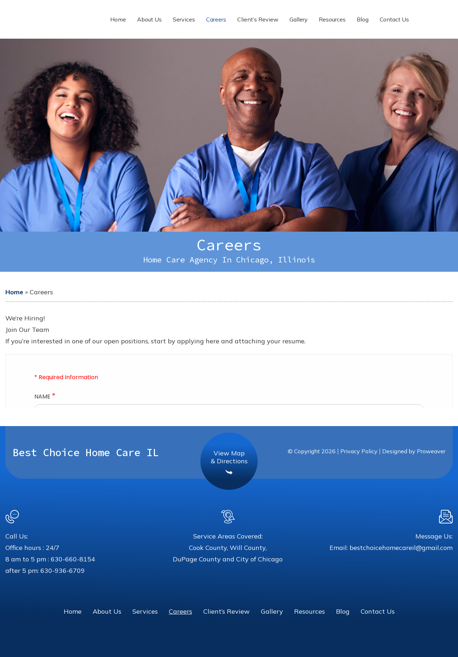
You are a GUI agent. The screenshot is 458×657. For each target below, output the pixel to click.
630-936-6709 (62, 570)
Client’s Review (257, 19)
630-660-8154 (73, 559)
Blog (363, 19)
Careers (216, 19)
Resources (332, 19)
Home (118, 19)
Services (184, 19)
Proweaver (431, 451)
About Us (149, 19)
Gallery (298, 19)
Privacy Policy (358, 451)
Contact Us (394, 19)
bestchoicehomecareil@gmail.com (401, 548)
